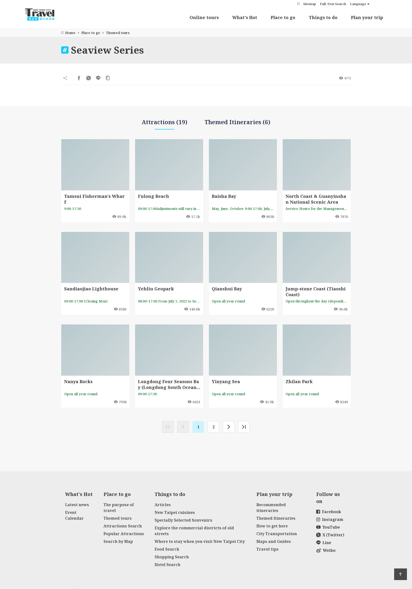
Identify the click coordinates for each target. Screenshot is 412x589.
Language (358, 4)
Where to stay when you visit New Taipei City (200, 541)
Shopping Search (172, 557)
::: (298, 3)
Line (323, 542)
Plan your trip (367, 17)
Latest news (77, 504)
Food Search (167, 549)
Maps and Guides (273, 541)
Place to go (283, 17)
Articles (163, 504)
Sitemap (309, 4)
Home (70, 32)
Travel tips (267, 549)
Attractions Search (122, 526)
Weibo (326, 550)
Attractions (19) (164, 124)
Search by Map (118, 541)
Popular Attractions (123, 533)
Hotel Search (167, 564)
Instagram (329, 519)
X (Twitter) (330, 535)
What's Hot (244, 17)
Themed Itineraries (275, 518)
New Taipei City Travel (44, 14)
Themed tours (117, 518)
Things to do (323, 17)
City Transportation (276, 533)
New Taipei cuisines (175, 512)
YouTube (328, 527)
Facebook (328, 511)
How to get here (272, 526)
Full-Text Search (333, 4)
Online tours (204, 17)
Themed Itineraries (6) (237, 122)
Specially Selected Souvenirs (183, 520)
